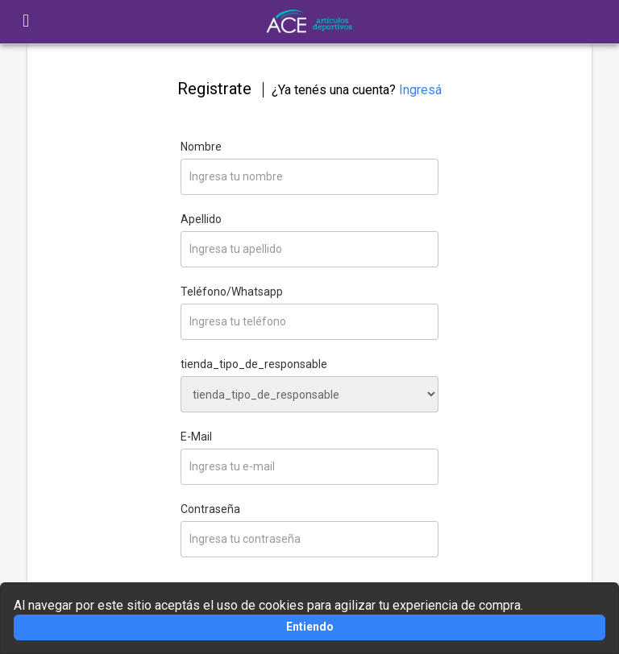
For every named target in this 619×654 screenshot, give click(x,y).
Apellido (201, 219)
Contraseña (210, 509)
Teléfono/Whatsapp (232, 291)
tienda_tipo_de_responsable (254, 364)
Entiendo (310, 626)
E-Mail (196, 436)
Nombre (201, 146)
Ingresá (420, 89)
